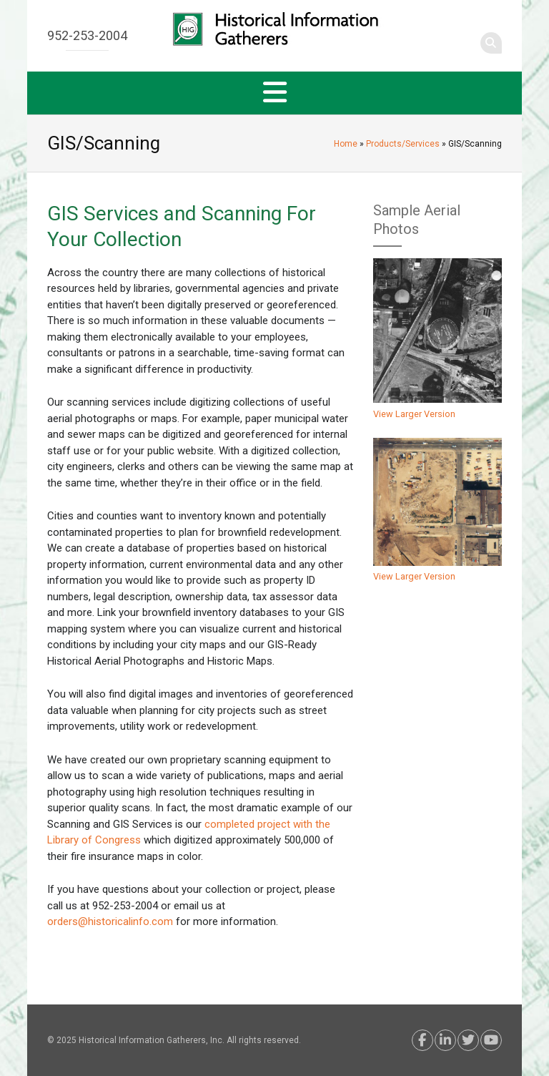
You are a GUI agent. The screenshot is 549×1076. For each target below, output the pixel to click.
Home (345, 144)
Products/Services (403, 144)
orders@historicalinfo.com (110, 921)
